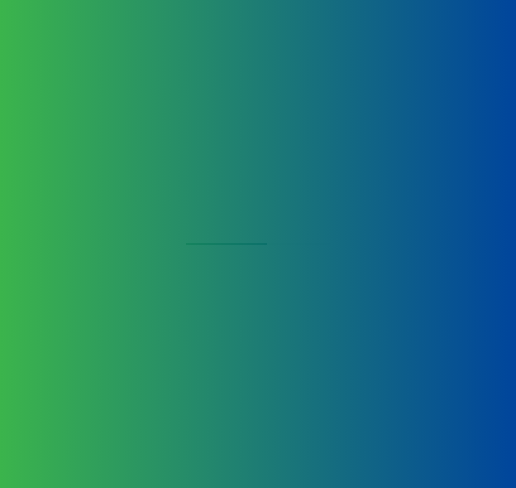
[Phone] (326, 345)
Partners (346, 25)
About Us (123, 25)
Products (161, 25)
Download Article (261, 443)
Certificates (277, 25)
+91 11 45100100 (111, 314)
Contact (378, 25)
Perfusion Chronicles (429, 25)
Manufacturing (207, 25)
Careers (313, 25)
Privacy (87, 359)
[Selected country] (234, 345)
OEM (244, 25)
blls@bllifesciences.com (128, 332)
